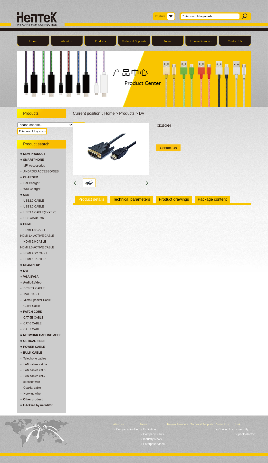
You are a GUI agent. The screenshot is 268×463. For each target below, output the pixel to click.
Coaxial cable (32, 387)
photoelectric (246, 434)
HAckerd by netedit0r (38, 405)
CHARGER (30, 177)
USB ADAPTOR (33, 218)
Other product (33, 399)
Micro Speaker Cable (37, 300)
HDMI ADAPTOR (34, 259)
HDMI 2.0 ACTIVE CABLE (37, 247)
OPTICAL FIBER (34, 341)
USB (26, 195)
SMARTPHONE (33, 159)
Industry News (152, 439)
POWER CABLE (34, 347)
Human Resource (201, 41)
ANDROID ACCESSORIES (41, 171)
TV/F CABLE (31, 294)
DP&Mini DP (31, 265)
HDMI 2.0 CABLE (34, 241)
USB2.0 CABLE (33, 200)
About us (66, 41)
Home (33, 41)
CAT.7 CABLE (32, 329)
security (243, 429)
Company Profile (127, 429)
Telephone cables (34, 358)
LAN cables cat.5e (35, 364)
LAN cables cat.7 (34, 376)
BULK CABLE (32, 352)
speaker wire (31, 382)
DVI (25, 271)
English (160, 16)
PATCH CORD (32, 311)
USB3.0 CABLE (33, 206)
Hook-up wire (32, 393)
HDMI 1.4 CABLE (34, 230)
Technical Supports (134, 41)
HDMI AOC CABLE (35, 253)
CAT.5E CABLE (33, 317)
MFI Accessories (34, 165)
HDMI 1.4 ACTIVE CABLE (37, 235)
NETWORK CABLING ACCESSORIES (48, 335)
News (167, 41)
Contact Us (235, 41)
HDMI (27, 224)
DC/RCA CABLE (34, 288)
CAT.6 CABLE (32, 323)
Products (100, 41)
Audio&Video (32, 282)
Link (237, 424)
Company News (153, 434)
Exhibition (149, 429)
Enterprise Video (154, 444)
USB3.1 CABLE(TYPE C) (39, 212)
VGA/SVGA (30, 276)
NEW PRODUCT (34, 154)
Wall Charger (31, 189)
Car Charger (31, 183)
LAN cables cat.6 (34, 370)
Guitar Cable (31, 306)
